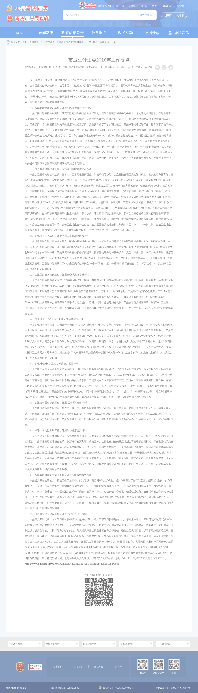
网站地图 (57, 666)
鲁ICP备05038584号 (16, 688)
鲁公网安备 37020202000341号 (116, 688)
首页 (24, 42)
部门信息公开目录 (54, 42)
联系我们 (119, 666)
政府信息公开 (36, 42)
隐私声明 (98, 666)
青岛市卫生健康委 (75, 42)
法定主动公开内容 (95, 42)
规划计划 (111, 42)
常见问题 (78, 666)
